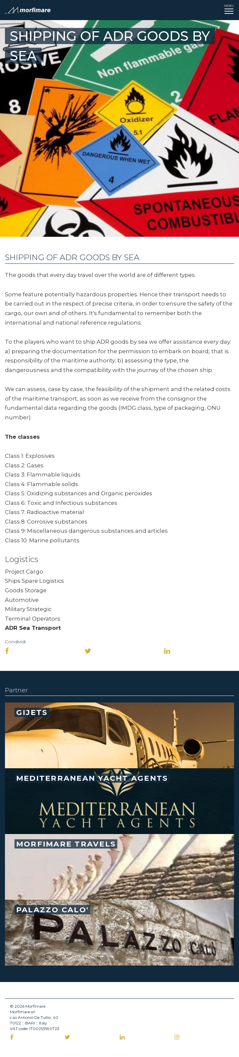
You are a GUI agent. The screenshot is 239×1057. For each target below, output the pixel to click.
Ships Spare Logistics (34, 581)
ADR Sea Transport (33, 628)
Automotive (22, 600)
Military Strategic (28, 609)
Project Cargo (24, 571)
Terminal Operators (32, 618)
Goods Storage (25, 590)
